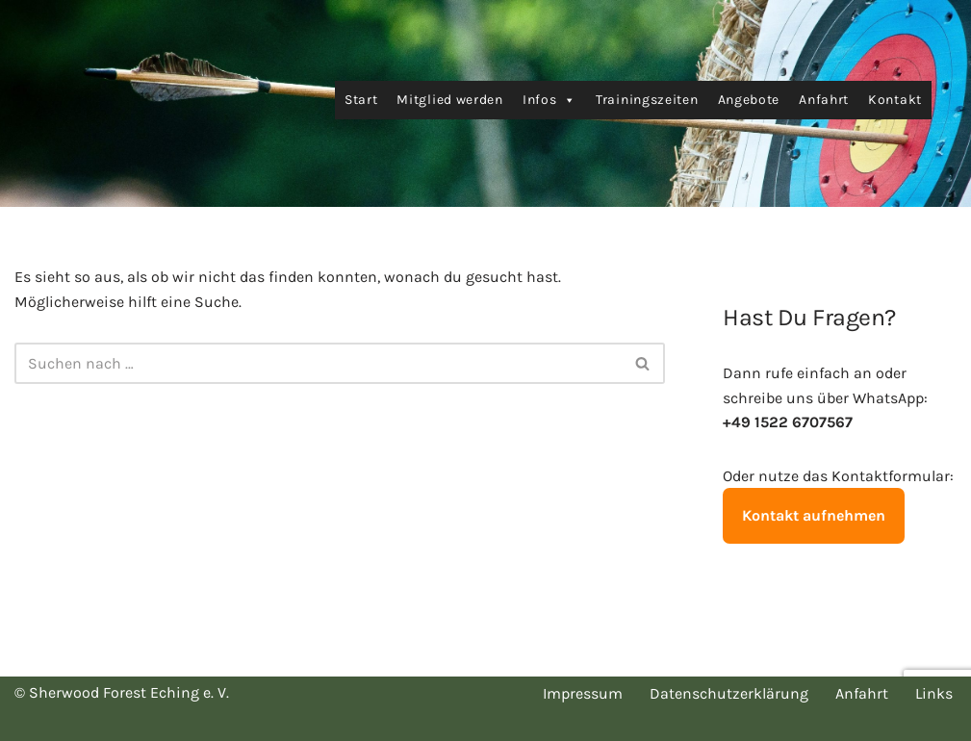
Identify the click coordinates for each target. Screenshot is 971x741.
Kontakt (895, 99)
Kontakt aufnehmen (813, 515)
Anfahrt (824, 99)
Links (934, 693)
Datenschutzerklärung (729, 693)
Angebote (749, 99)
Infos (549, 100)
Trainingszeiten (647, 99)
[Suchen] (318, 363)
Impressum (583, 693)
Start (361, 99)
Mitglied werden (449, 99)
